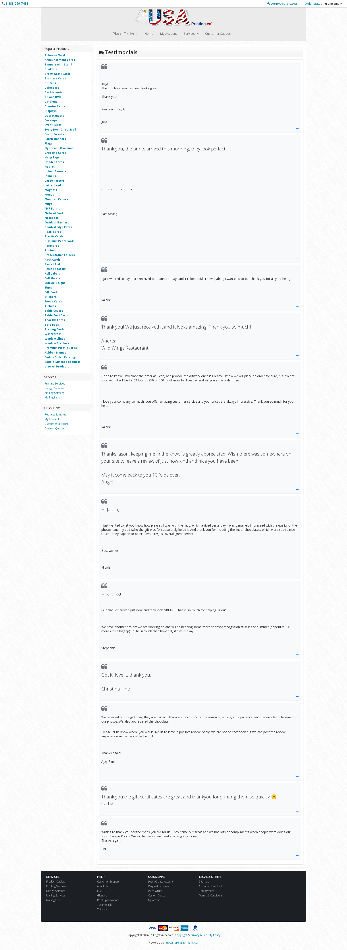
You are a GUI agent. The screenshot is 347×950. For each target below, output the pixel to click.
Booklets (51, 69)
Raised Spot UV (55, 269)
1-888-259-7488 (16, 3)
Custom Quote (156, 895)
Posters (50, 250)
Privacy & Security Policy (205, 935)
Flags (48, 143)
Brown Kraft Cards (58, 74)
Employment (206, 891)
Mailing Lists (52, 397)
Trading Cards (55, 329)
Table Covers (54, 311)
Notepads (52, 218)
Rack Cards (52, 260)
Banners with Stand (58, 64)
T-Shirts (50, 306)
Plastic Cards (54, 236)
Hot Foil (50, 167)
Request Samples (55, 414)
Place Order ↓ (125, 33)
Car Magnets (54, 92)
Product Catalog (55, 881)
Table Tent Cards (57, 315)
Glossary (102, 895)
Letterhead (53, 185)
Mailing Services (54, 393)
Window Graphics (57, 343)
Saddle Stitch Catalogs (61, 357)
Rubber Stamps (55, 352)
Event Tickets (54, 134)
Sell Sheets (52, 278)
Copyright (181, 935)
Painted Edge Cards (58, 227)
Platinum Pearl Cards (60, 241)
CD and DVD (53, 97)
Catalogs (51, 102)
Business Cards (55, 78)
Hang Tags (52, 157)
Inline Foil (51, 176)
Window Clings (55, 338)
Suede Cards (53, 301)
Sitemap (204, 881)
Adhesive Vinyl (55, 55)
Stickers (50, 297)
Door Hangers (54, 115)
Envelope (51, 120)
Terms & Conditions (210, 895)
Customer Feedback (211, 886)
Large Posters (55, 181)
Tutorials (102, 909)
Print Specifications (108, 900)
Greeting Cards (55, 153)
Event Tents (53, 125)
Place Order (155, 891)
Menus (49, 194)
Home (149, 33)
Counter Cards (55, 106)
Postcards (52, 246)
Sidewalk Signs (55, 283)
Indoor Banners (55, 171)
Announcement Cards (60, 60)
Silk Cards (52, 292)
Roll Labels (52, 273)
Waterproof (53, 334)
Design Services (54, 388)
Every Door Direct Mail (60, 129)
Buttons (50, 83)
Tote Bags (52, 325)
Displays (51, 111)
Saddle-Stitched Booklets (63, 362)
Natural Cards (55, 213)
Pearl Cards (53, 232)
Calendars (52, 88)
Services (191, 33)
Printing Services (55, 383)
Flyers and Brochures (60, 148)
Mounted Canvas (56, 199)
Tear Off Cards (55, 320)
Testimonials (104, 905)
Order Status (313, 4)
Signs (48, 287)
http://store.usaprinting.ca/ (181, 942)
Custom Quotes (54, 428)
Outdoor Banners (57, 222)
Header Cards (54, 162)
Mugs (48, 204)
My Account (168, 33)
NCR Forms (52, 208)
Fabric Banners (55, 139)
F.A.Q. (100, 891)
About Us (102, 886)
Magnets (51, 190)
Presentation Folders (60, 255)
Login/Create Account (283, 4)
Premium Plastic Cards (61, 348)
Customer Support (218, 33)
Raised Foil (52, 264)
